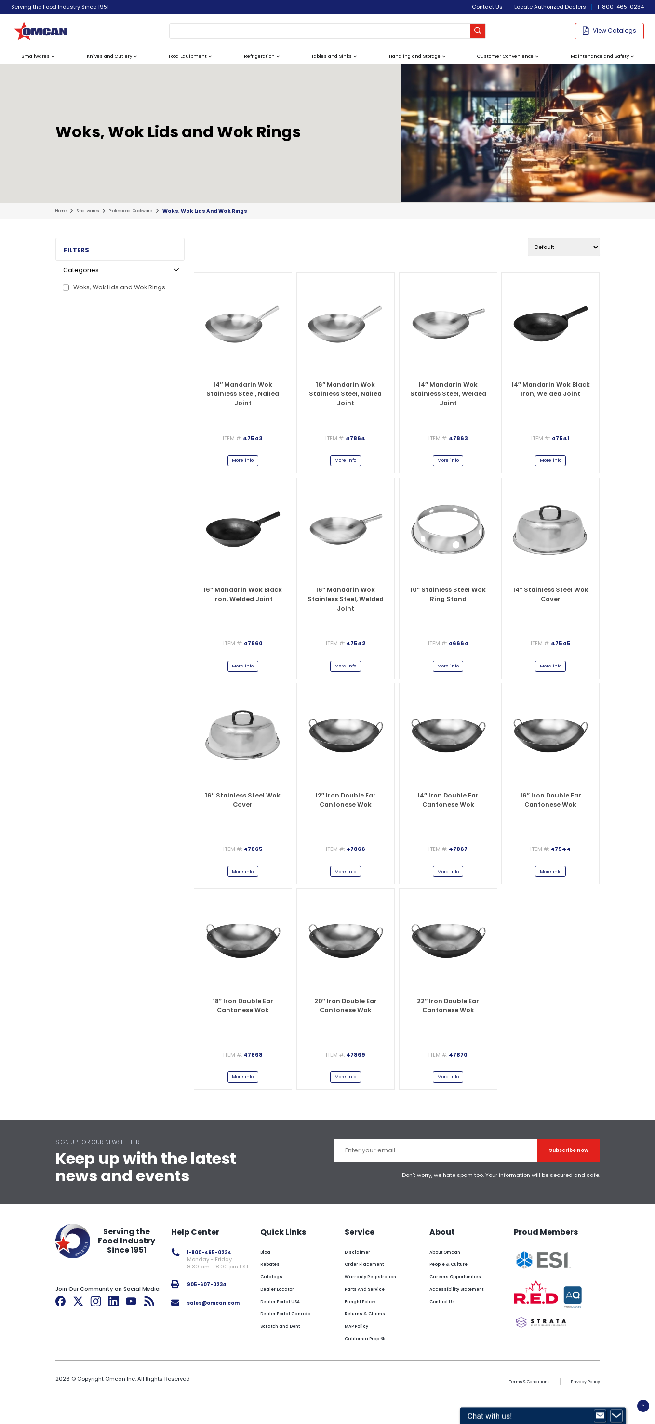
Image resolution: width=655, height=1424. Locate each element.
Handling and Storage (405, 65)
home (62, 222)
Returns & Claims (371, 1336)
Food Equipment (182, 65)
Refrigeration (250, 65)
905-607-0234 (212, 1307)
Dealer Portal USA (288, 1324)
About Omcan (450, 1274)
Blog (270, 1274)
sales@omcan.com (220, 1325)
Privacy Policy (582, 1404)
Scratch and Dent (289, 1348)
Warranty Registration (378, 1299)
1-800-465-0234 (620, 7)
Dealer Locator (285, 1311)
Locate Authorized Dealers (550, 7)
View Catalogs (609, 34)
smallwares (95, 222)
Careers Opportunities (462, 1299)
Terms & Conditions (516, 1404)
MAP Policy (362, 1348)
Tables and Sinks (320, 65)
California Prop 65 (372, 1361)
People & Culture (454, 1287)
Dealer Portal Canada (294, 1336)
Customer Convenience (500, 65)
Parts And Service (371, 1311)
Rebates (276, 1287)
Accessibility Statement (464, 1311)
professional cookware (149, 222)
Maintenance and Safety (597, 65)
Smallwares (33, 65)
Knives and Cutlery (104, 65)
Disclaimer (361, 1274)
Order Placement (371, 1287)
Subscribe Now (560, 1173)
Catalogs (277, 1299)
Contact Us (487, 7)
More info (242, 473)
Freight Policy (366, 1324)
